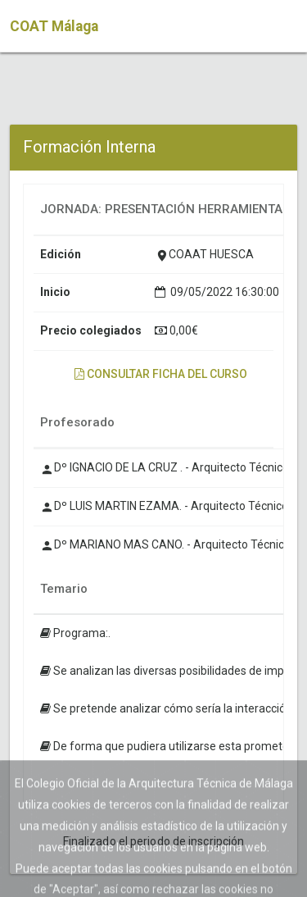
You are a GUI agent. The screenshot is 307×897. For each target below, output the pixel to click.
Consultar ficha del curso (160, 373)
